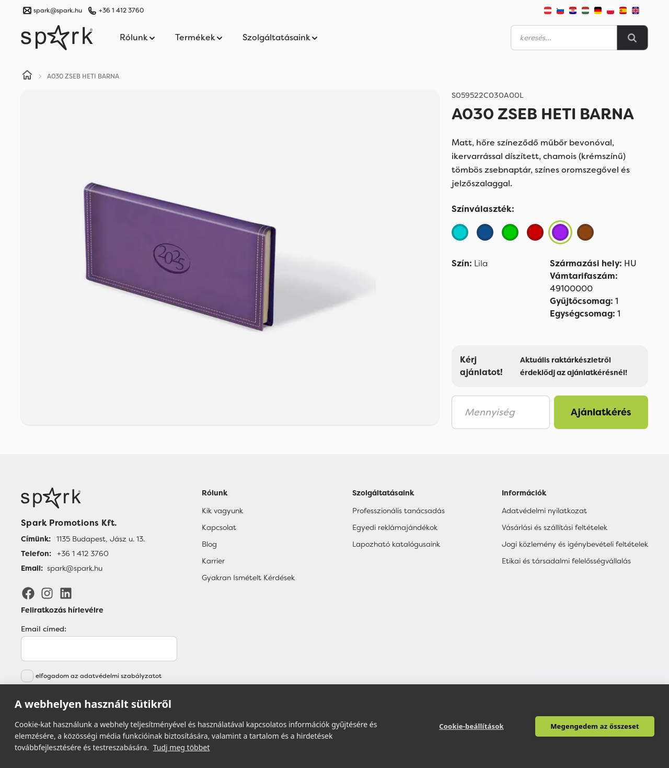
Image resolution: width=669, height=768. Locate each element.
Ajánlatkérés (601, 412)
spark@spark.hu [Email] (74, 568)
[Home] (27, 76)
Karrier (213, 561)
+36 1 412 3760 (121, 10)
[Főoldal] (83, 498)
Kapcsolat (219, 527)
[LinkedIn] (66, 592)
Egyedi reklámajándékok (394, 527)
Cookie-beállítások (471, 726)
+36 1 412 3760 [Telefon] (83, 553)
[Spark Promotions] (57, 37)
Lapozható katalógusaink (396, 544)
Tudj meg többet (181, 747)
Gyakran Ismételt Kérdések (248, 577)
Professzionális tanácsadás (398, 510)
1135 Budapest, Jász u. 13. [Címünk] (100, 539)
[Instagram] (47, 592)
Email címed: (43, 629)
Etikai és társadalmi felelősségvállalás (566, 561)
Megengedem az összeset (594, 726)
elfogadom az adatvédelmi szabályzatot (99, 676)
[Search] (632, 37)
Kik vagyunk (222, 510)
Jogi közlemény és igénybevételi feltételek (575, 544)
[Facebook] (28, 592)
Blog (209, 544)
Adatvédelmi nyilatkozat (544, 510)
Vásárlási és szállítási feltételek (554, 527)
